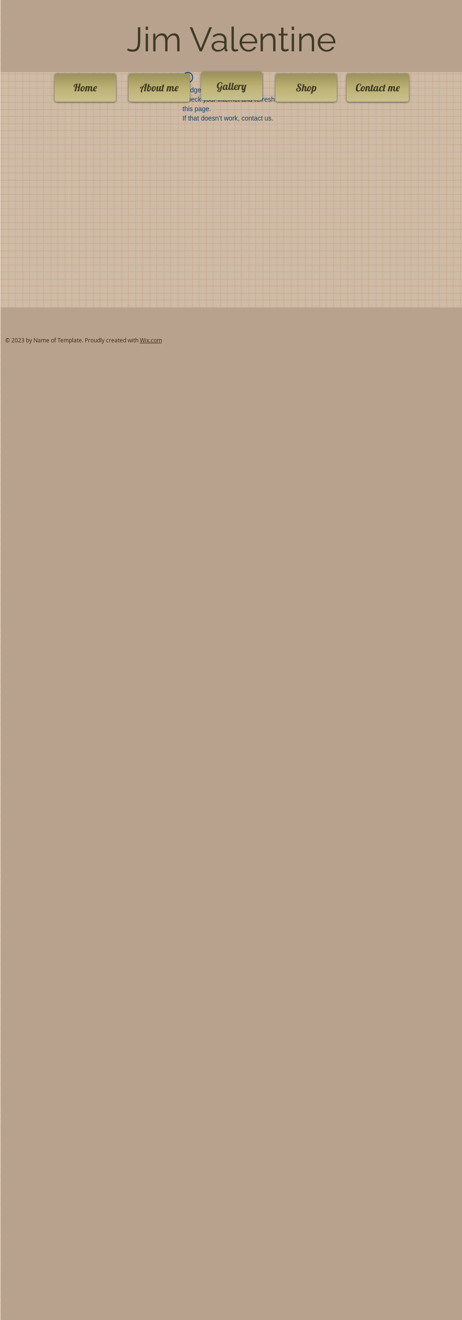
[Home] (85, 87)
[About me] (159, 87)
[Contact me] (378, 87)
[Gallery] (231, 86)
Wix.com (151, 340)
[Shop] (306, 87)
